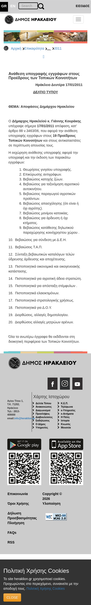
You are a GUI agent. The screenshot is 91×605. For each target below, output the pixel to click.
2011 (58, 48)
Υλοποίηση (51, 503)
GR (4, 6)
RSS (11, 542)
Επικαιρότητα (34, 48)
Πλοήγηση (16, 523)
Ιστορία (65, 420)
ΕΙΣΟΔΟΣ (83, 6)
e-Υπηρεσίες (68, 410)
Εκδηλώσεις (43, 420)
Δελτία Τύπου (43, 403)
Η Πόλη (65, 417)
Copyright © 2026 (52, 496)
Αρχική (16, 48)
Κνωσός (65, 424)
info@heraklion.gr (24, 418)
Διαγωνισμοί (43, 410)
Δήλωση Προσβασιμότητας (21, 515)
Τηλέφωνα (67, 406)
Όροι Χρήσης (18, 503)
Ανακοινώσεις (44, 406)
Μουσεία (66, 427)
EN (13, 6)
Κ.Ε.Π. (64, 403)
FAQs (12, 533)
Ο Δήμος (41, 424)
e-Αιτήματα (67, 413)
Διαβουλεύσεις (44, 417)
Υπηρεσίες (42, 427)
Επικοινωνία (18, 494)
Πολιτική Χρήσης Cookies (45, 588)
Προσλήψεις (43, 413)
